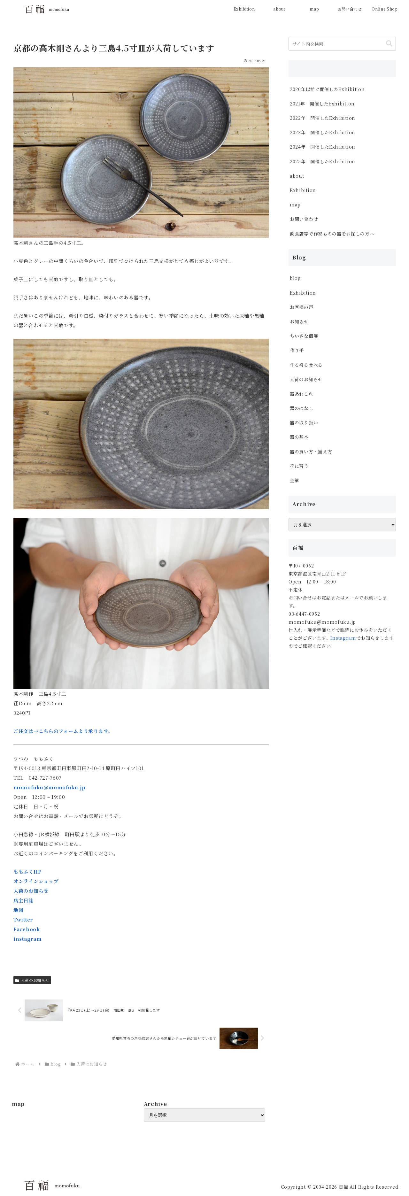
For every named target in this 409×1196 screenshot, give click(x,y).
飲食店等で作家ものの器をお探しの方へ (334, 233)
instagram (27, 938)
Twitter (23, 919)
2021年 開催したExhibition (322, 103)
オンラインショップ (35, 881)
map (295, 204)
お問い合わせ (304, 219)
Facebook (26, 929)
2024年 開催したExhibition (325, 146)
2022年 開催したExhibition (322, 118)
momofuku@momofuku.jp (49, 787)
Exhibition (303, 190)
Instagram (343, 638)
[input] (342, 44)
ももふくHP (27, 871)
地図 (18, 910)
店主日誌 (23, 900)
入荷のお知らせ (31, 890)
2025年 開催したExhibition (322, 161)
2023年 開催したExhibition (322, 132)
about (297, 176)
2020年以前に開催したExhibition (327, 89)
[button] (389, 43)
